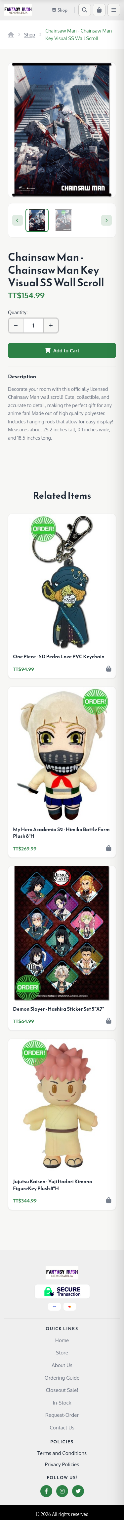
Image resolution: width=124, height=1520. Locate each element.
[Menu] (113, 10)
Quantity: (17, 312)
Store (62, 1352)
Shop (29, 34)
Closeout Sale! (62, 1390)
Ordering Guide (62, 1377)
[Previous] (17, 220)
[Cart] (99, 10)
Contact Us (62, 1427)
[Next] (106, 220)
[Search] (84, 10)
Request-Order (62, 1414)
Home (62, 1340)
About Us (62, 1365)
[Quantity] (33, 325)
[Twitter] (78, 1491)
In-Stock (62, 1402)
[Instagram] (62, 1491)
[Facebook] (46, 1491)
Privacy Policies (62, 1464)
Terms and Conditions (62, 1453)
